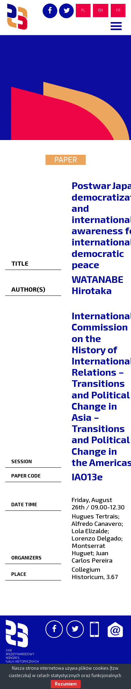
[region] (65, 87)
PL (83, 10)
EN (100, 10)
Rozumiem (66, 684)
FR (118, 10)
